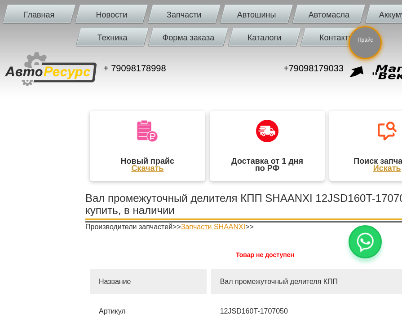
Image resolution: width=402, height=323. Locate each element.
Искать (387, 168)
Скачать (147, 168)
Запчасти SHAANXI (213, 227)
